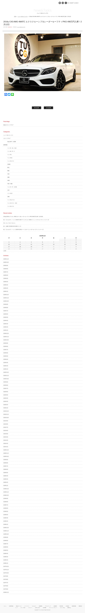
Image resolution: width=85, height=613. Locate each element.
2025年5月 (5, 278)
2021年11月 (6, 414)
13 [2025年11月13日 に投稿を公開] (42, 244)
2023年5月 (5, 356)
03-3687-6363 (72, 3)
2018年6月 (5, 547)
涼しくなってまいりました (9, 223)
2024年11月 (6, 297)
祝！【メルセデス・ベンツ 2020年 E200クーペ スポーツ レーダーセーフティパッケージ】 (23, 229)
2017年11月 (6, 569)
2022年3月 (5, 401)
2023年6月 (5, 352)
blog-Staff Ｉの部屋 (11, 141)
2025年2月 (5, 288)
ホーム (5, 606)
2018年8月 (5, 540)
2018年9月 (5, 537)
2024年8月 (5, 307)
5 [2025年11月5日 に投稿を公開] (31, 242)
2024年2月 (5, 327)
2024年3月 (5, 323)
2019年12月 (6, 488)
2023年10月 (6, 340)
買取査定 (80, 606)
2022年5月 (5, 395)
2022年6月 (5, 391)
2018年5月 (5, 550)
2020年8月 (5, 462)
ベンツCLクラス (11, 199)
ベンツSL (9, 154)
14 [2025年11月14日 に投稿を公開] (53, 244)
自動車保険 (74, 606)
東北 (8, 167)
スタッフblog (62, 607)
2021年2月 (5, 443)
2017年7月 (5, 582)
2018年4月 (5, 553)
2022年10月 (6, 378)
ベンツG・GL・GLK (11, 148)
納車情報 (5, 144)
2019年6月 (5, 508)
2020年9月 (5, 459)
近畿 (8, 177)
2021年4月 (5, 437)
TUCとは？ (34, 606)
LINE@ (59, 3)
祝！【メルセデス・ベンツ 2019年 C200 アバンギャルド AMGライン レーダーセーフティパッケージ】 (26, 219)
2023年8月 (5, 346)
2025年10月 (6, 262)
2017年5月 (5, 589)
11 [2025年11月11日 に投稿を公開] (20, 244)
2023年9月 (5, 343)
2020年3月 (5, 479)
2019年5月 (5, 511)
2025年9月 (5, 265)
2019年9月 (5, 498)
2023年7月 (5, 349)
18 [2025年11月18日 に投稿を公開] (20, 246)
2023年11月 (6, 336)
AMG (8, 180)
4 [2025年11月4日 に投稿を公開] (20, 242)
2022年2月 (5, 404)
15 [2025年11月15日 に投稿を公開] (65, 244)
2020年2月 (5, 482)
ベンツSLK (9, 157)
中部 (8, 174)
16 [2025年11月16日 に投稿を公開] (76, 244)
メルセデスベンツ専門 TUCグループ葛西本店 (18, 3)
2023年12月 (6, 333)
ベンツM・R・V (11, 151)
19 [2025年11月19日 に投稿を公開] (31, 246)
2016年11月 (6, 592)
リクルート (30, 607)
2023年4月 (5, 359)
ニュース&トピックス (22, 16)
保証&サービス (18, 606)
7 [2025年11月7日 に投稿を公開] (53, 242)
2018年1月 (5, 563)
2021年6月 (5, 430)
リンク (16, 607)
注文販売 (67, 606)
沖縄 (8, 196)
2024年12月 (6, 294)
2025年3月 (5, 285)
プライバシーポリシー (53, 607)
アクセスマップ (48, 606)
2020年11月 (6, 453)
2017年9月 (5, 576)
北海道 (8, 164)
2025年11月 (6, 259)
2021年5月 (5, 433)
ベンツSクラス (10, 161)
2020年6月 (5, 469)
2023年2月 (5, 365)
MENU (82, 3)
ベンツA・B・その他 (12, 187)
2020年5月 (5, 472)
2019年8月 (5, 501)
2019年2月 (5, 521)
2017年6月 (5, 585)
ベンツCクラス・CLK (12, 203)
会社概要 (44, 607)
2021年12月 (6, 411)
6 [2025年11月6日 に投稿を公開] (42, 242)
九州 (8, 190)
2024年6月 (5, 314)
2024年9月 (5, 304)
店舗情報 (40, 606)
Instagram (62, 3)
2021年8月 (5, 424)
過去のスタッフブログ (8, 125)
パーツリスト (26, 606)
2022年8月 (5, 385)
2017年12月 (6, 566)
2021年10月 (6, 417)
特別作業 (61, 606)
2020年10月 (6, 456)
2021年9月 (5, 420)
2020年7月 (5, 466)
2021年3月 (5, 440)
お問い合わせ (37, 607)
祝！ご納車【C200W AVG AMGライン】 (12, 226)
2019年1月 (5, 524)
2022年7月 (5, 388)
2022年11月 (6, 375)
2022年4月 (5, 398)
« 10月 (4, 250)
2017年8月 (5, 579)
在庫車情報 (11, 606)
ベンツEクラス (10, 206)
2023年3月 (5, 362)
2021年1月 (5, 446)
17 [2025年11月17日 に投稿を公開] (9, 246)
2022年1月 (5, 407)
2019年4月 (5, 514)
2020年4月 (5, 475)
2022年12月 (6, 372)
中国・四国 (9, 183)
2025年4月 (5, 281)
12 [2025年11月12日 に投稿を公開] (31, 244)
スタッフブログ (6, 138)
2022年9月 (5, 382)
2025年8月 (5, 268)
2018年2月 (5, 560)
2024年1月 (5, 330)
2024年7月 (5, 310)
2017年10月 (6, 573)
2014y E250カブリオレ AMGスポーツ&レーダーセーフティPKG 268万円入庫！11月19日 (23, 216)
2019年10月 (6, 495)
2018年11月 (6, 530)
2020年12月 (6, 450)
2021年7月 (5, 427)
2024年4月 (5, 320)
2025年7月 (5, 272)
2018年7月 (5, 543)
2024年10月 (6, 301)
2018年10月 (6, 534)
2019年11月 (6, 492)
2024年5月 (5, 317)
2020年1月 (5, 485)
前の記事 (36, 107)
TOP (15, 16)
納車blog (69, 607)
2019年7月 (5, 505)
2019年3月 (5, 517)
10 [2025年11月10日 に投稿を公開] (9, 244)
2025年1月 (5, 291)
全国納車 (55, 606)
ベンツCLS (9, 193)
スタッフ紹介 (22, 607)
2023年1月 (5, 369)
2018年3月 (5, 556)
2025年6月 (5, 275)
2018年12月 (6, 527)
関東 (8, 170)
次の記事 (48, 107)
